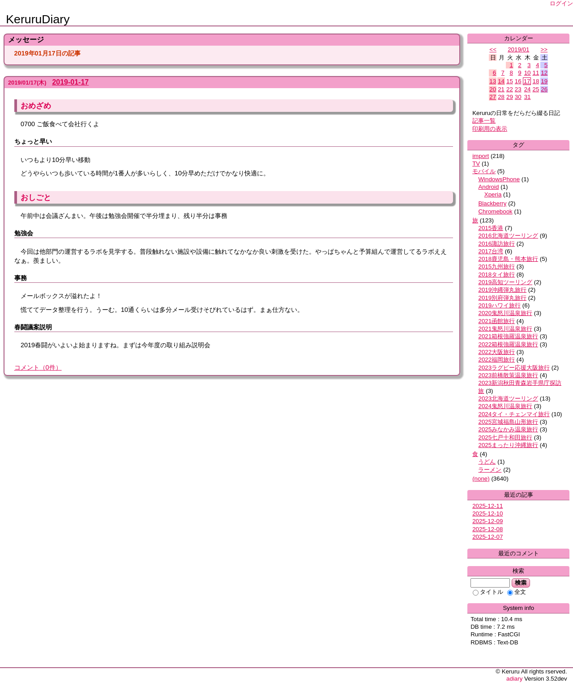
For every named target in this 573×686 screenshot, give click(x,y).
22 (509, 89)
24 (527, 89)
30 (518, 97)
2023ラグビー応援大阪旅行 (514, 367)
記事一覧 (484, 120)
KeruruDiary (37, 19)
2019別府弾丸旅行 (502, 297)
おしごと (36, 197)
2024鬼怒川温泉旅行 (505, 406)
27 (492, 97)
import (480, 156)
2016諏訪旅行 (496, 243)
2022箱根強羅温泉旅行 (508, 344)
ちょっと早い (33, 141)
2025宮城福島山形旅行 (508, 421)
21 (501, 89)
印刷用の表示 (489, 128)
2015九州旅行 (496, 266)
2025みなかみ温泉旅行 (508, 429)
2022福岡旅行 (496, 359)
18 (535, 81)
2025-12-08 (487, 529)
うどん (487, 461)
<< (492, 49)
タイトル (488, 591)
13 (492, 81)
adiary (514, 678)
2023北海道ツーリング (508, 398)
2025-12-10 (487, 513)
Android (488, 186)
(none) (481, 478)
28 (501, 97)
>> (544, 49)
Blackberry (492, 203)
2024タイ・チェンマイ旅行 (514, 414)
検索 (521, 582)
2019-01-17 (70, 82)
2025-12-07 (487, 536)
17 (527, 81)
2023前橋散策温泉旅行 (508, 375)
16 (518, 81)
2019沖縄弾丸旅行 (502, 289)
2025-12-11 (487, 506)
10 (527, 72)
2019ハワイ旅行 (499, 305)
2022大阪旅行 (496, 352)
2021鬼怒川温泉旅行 (505, 328)
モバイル (484, 171)
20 (492, 89)
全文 (516, 591)
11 (535, 72)
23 (518, 89)
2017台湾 (490, 251)
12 (544, 72)
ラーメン (489, 469)
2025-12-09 (487, 521)
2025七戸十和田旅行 (505, 437)
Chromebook (495, 211)
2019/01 (518, 49)
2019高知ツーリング (505, 282)
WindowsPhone (499, 179)
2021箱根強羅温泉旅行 (508, 336)
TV (476, 163)
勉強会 (23, 233)
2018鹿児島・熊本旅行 (508, 259)
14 (501, 81)
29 (509, 97)
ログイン (561, 3)
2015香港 (490, 228)
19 (544, 81)
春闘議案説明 (33, 327)
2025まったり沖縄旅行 (508, 445)
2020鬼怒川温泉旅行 (505, 313)
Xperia (493, 194)
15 (509, 81)
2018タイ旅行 (496, 274)
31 (527, 97)
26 (544, 89)
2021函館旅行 (496, 321)
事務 (20, 277)
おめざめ (36, 105)
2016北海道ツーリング (508, 235)
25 (535, 89)
